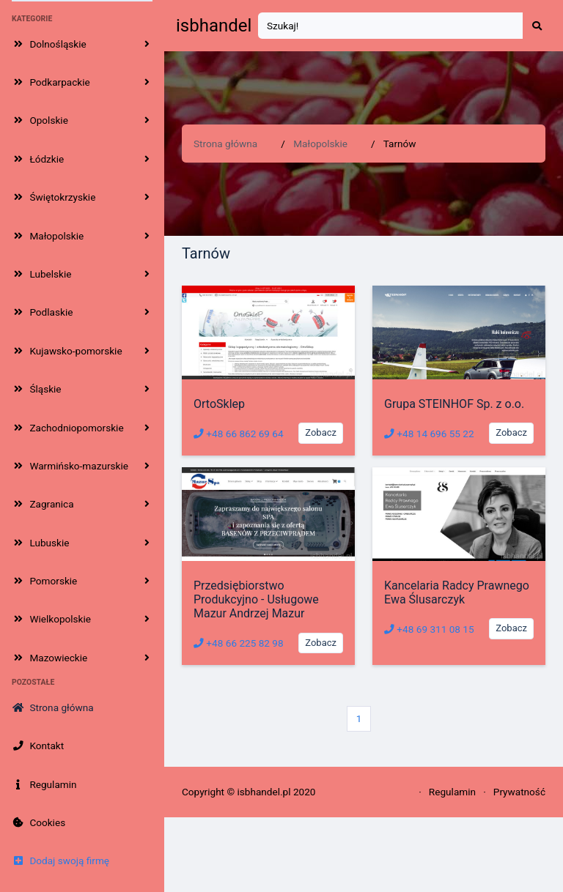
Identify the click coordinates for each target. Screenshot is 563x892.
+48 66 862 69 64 (239, 433)
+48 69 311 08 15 (429, 629)
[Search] (390, 26)
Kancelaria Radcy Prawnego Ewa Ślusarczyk (456, 592)
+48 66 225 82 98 (239, 643)
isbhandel (213, 25)
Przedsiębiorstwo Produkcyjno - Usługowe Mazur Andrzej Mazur (256, 599)
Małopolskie (320, 143)
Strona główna (225, 143)
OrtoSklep (219, 404)
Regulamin (452, 792)
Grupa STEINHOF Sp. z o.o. (454, 404)
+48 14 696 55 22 (429, 433)
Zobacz (320, 432)
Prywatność (519, 792)
